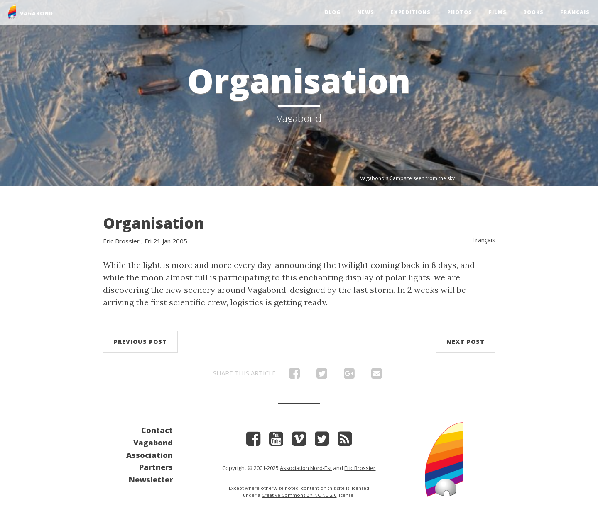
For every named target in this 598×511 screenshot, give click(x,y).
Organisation (153, 223)
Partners (156, 467)
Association (149, 455)
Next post (465, 342)
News (365, 12)
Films (498, 12)
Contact (157, 430)
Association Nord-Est (306, 468)
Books (533, 12)
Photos (459, 12)
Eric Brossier (121, 241)
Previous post (140, 342)
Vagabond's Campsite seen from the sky (407, 178)
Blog (333, 12)
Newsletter (151, 479)
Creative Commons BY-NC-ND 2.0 (299, 495)
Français (575, 12)
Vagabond (153, 443)
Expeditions (411, 12)
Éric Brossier (359, 468)
